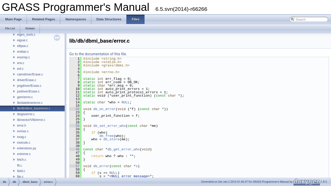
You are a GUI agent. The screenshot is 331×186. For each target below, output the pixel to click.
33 (75, 125)
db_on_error (104, 109)
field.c (21, 171)
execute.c (23, 142)
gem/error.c (25, 97)
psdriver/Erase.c (28, 91)
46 (75, 149)
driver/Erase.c (26, 80)
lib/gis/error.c (26, 114)
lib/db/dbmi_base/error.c (33, 108)
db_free (106, 136)
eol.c (20, 69)
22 (75, 109)
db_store (111, 139)
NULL (126, 102)
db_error (101, 166)
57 (75, 166)
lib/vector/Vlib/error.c (31, 120)
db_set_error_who (109, 125)
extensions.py (26, 148)
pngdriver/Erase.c (29, 86)
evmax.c (23, 131)
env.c (20, 63)
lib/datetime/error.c (30, 103)
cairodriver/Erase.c (30, 74)
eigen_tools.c (26, 34)
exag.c (21, 137)
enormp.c (23, 57)
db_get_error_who (123, 149)
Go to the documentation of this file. (98, 54)
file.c (20, 177)
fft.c (19, 165)
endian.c (23, 51)
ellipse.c (22, 46)
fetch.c (21, 159)
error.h (21, 125)
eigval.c (22, 40)
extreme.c (24, 154)
